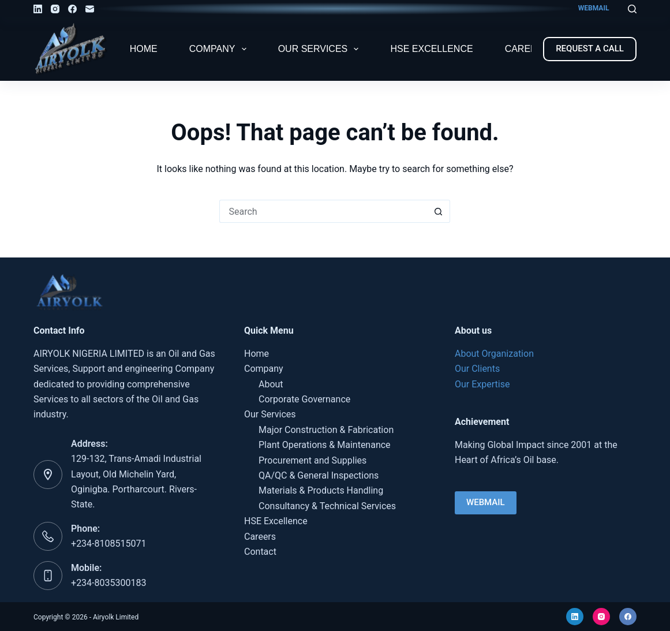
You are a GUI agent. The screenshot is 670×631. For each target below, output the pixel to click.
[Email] (89, 9)
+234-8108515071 (108, 543)
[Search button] (438, 211)
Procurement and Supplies (312, 460)
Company (220, 49)
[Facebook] (72, 9)
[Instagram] (55, 9)
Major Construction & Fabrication (326, 429)
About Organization (494, 353)
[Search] (632, 9)
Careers (527, 49)
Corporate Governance (304, 399)
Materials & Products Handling (321, 490)
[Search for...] (323, 211)
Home (144, 49)
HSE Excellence (431, 49)
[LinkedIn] (37, 9)
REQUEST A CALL (590, 48)
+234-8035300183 (108, 582)
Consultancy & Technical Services (327, 506)
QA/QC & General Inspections (319, 475)
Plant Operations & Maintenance (325, 444)
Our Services (321, 49)
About (271, 384)
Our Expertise (482, 384)
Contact (260, 551)
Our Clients (477, 368)
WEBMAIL (593, 8)
